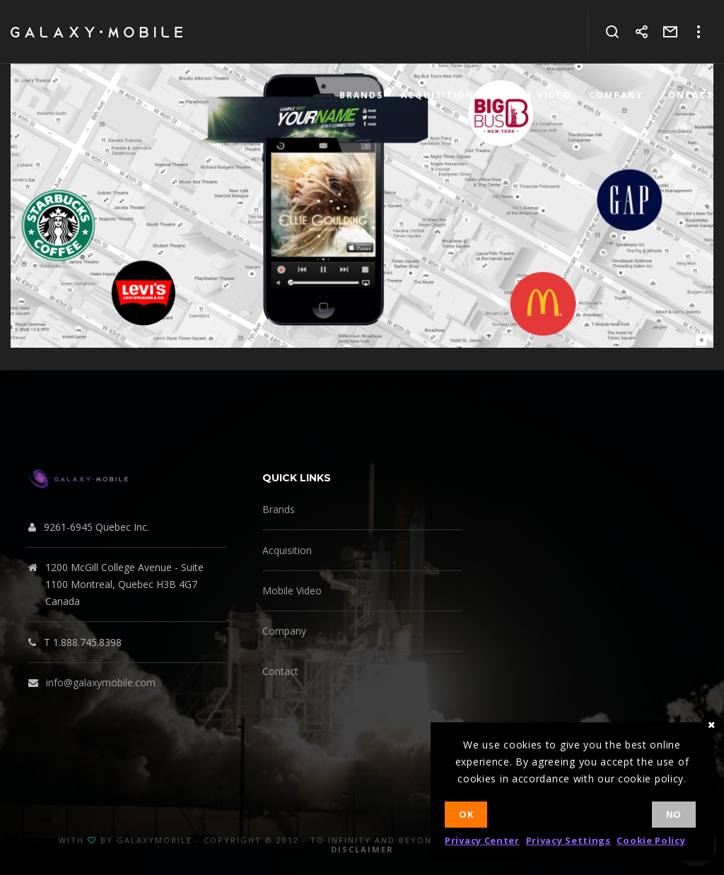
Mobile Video (292, 590)
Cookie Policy (651, 840)
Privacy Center (482, 840)
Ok (466, 814)
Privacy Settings (568, 840)
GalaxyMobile (154, 840)
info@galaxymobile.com (101, 682)
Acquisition (287, 550)
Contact (280, 671)
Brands (278, 509)
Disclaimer (362, 849)
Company (284, 631)
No (674, 814)
